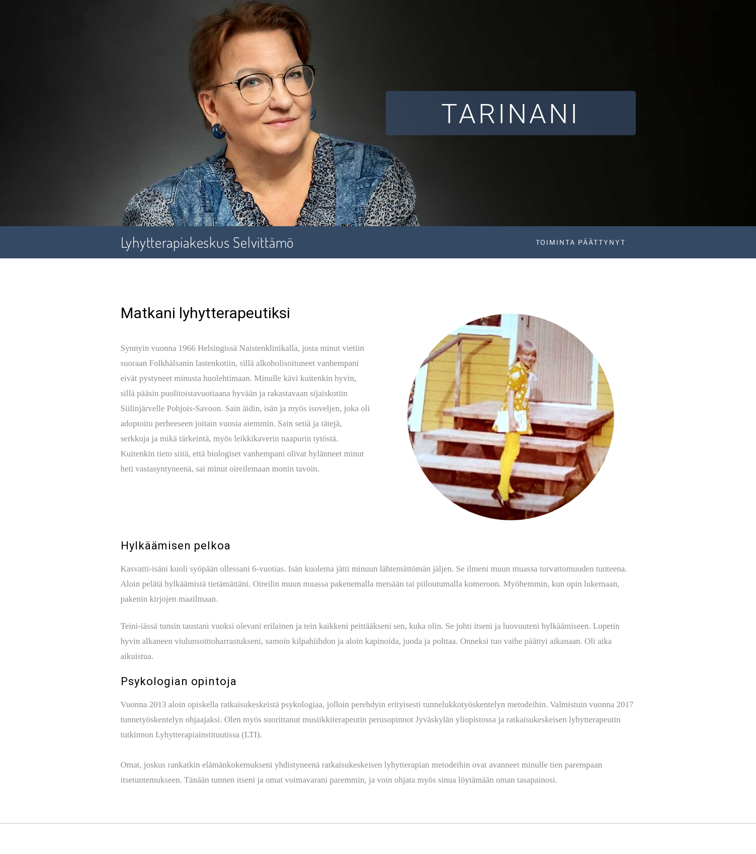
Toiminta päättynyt (581, 242)
